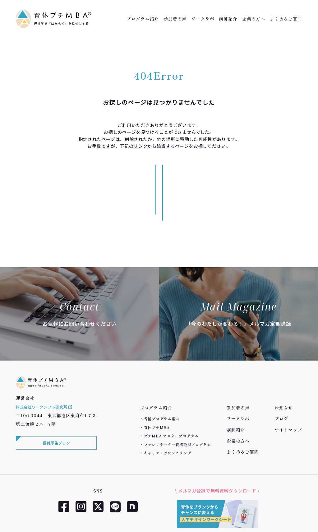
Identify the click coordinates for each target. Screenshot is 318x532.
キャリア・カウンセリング (167, 416)
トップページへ (117, 174)
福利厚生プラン (55, 417)
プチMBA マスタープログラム (171, 399)
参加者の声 (175, 18)
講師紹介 (228, 18)
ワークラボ (202, 18)
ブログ (281, 382)
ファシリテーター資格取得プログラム (177, 407)
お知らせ (283, 371)
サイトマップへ (201, 174)
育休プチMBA (157, 390)
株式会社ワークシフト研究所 (49, 379)
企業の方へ (253, 18)
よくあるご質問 (286, 18)
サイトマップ (288, 393)
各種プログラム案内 (161, 382)
